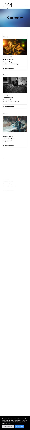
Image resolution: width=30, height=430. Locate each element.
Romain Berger (8, 59)
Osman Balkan (8, 104)
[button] (26, 5)
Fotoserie (5, 37)
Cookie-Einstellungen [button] (8, 426)
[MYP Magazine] (7, 6)
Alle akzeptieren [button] (19, 426)
